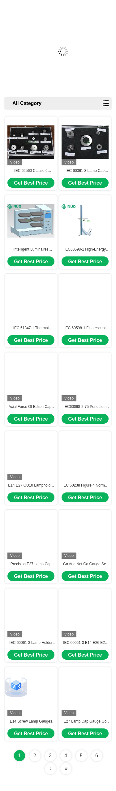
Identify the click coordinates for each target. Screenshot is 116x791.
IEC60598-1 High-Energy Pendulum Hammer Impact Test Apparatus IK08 (85, 249)
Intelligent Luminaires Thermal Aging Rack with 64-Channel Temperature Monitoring (31, 249)
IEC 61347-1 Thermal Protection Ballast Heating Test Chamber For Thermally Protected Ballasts (30, 328)
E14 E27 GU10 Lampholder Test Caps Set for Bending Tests (31, 485)
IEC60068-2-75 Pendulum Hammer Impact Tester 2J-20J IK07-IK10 (85, 406)
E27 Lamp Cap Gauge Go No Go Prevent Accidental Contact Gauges (85, 721)
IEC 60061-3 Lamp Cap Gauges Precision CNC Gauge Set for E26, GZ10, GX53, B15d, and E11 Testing (84, 170)
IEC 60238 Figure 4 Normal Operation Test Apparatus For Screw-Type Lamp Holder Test (85, 485)
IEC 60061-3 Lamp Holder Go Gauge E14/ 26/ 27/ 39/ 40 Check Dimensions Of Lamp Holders (31, 642)
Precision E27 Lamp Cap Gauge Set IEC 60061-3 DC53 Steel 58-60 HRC (31, 564)
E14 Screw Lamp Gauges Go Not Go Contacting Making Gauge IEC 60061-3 (31, 721)
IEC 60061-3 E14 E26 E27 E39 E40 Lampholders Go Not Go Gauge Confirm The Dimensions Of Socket (85, 642)
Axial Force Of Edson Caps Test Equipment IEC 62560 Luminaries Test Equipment (31, 406)
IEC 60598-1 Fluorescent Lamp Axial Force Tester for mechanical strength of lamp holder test (85, 328)
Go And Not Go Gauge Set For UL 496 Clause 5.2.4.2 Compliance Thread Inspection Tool (85, 564)
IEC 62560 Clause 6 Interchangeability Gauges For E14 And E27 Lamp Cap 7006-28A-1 (31, 170)
